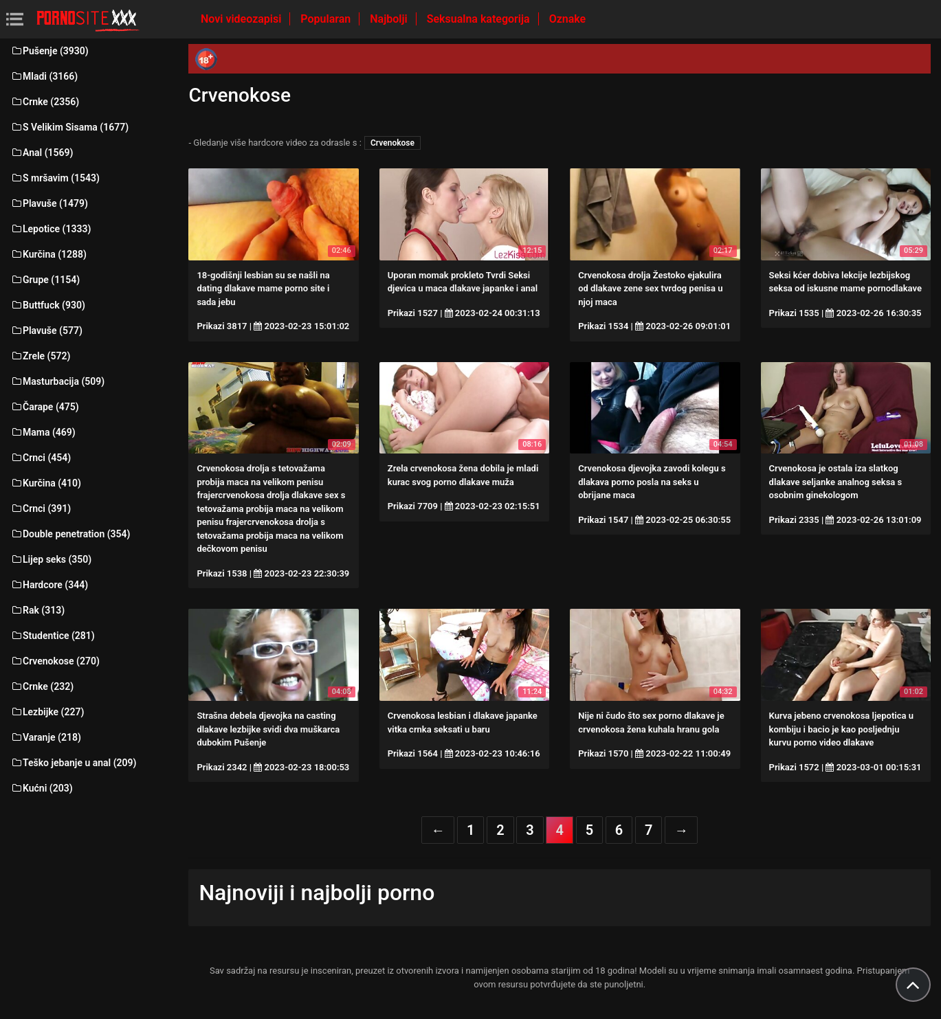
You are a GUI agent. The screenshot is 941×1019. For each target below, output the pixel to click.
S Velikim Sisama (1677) (69, 127)
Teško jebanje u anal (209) (73, 762)
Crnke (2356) (44, 101)
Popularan (326, 18)
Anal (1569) (41, 152)
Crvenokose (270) (55, 661)
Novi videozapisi (242, 18)
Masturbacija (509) (57, 381)
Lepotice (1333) (50, 228)
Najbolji (390, 18)
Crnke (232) (42, 686)
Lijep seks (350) (50, 559)
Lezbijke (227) (47, 711)
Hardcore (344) (49, 584)
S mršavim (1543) (55, 177)
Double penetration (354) (70, 533)
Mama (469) (43, 432)
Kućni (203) (41, 788)
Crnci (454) (40, 457)
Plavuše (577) (46, 330)
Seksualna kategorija (480, 18)
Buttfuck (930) (47, 305)
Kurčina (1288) (48, 254)
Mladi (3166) (44, 76)
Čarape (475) (44, 406)
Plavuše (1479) (49, 203)
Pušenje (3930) (49, 50)
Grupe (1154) (45, 279)
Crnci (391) (40, 508)
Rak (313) (37, 610)
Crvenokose (392, 143)
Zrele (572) (40, 355)
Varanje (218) (45, 737)
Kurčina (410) (45, 483)
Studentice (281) (52, 635)
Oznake (567, 18)
